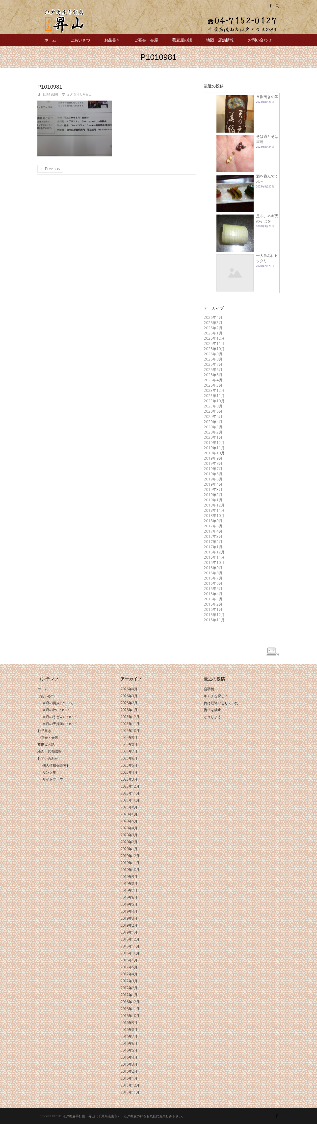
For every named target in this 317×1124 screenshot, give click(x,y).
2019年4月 (213, 484)
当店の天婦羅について (59, 723)
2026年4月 (213, 317)
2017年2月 (213, 541)
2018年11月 (214, 510)
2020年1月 (213, 437)
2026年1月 (213, 332)
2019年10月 (214, 452)
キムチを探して (216, 695)
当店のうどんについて (59, 716)
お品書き (112, 40)
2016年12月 (214, 551)
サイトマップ (52, 779)
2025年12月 (214, 338)
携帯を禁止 (212, 709)
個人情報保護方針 (56, 765)
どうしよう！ (214, 716)
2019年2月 (213, 494)
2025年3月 (213, 385)
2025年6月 (213, 369)
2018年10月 (214, 515)
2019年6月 (213, 473)
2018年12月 (214, 505)
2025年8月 (213, 359)
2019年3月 (213, 489)
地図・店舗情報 (220, 40)
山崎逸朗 (50, 94)
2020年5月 (213, 416)
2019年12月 (214, 442)
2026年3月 (213, 322)
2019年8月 (213, 463)
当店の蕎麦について (58, 702)
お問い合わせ (260, 40)
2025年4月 (213, 379)
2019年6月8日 (79, 94)
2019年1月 (213, 499)
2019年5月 (213, 478)
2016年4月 (213, 593)
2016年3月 (213, 598)
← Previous (50, 168)
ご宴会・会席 (146, 40)
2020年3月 (213, 426)
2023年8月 (213, 405)
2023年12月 (214, 390)
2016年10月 (214, 562)
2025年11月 (214, 343)
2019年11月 (214, 447)
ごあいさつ (80, 40)
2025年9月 (213, 353)
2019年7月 (213, 468)
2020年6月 (213, 411)
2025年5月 (213, 374)
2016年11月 (214, 557)
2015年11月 (214, 619)
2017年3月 (213, 536)
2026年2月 (213, 327)
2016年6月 (213, 583)
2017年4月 (213, 531)
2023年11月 (214, 395)
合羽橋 (209, 689)
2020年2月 (213, 432)
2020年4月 (213, 421)
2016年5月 (213, 588)
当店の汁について (56, 709)
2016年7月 (213, 578)
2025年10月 (214, 348)
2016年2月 (213, 604)
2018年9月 (213, 520)
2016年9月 (213, 567)
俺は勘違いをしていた (221, 702)
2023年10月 (214, 400)
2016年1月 (213, 609)
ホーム (50, 40)
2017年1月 (213, 546)
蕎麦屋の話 (182, 40)
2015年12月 (214, 614)
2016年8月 (213, 572)
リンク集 (49, 772)
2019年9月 (213, 458)
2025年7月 (213, 364)
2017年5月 (213, 525)
